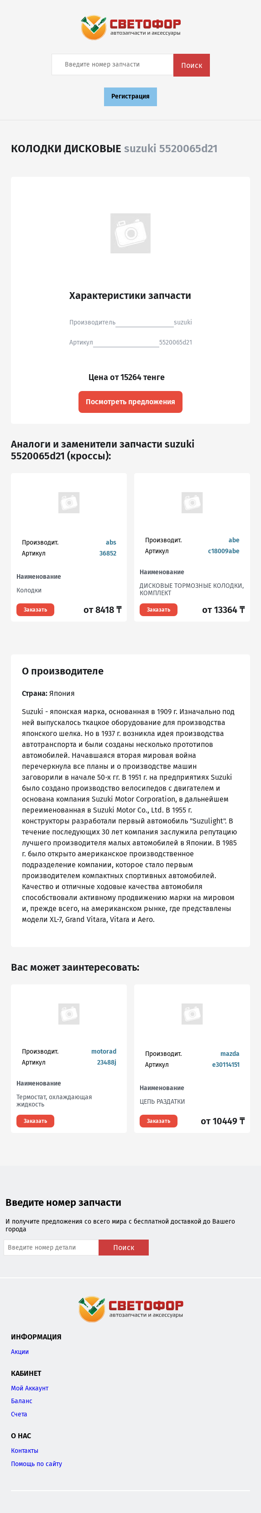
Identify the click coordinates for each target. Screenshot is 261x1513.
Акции (20, 1352)
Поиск (191, 65)
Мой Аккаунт (29, 1388)
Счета (19, 1414)
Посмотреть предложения (130, 401)
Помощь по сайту (36, 1464)
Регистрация (130, 96)
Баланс (21, 1401)
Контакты (24, 1451)
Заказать (35, 610)
